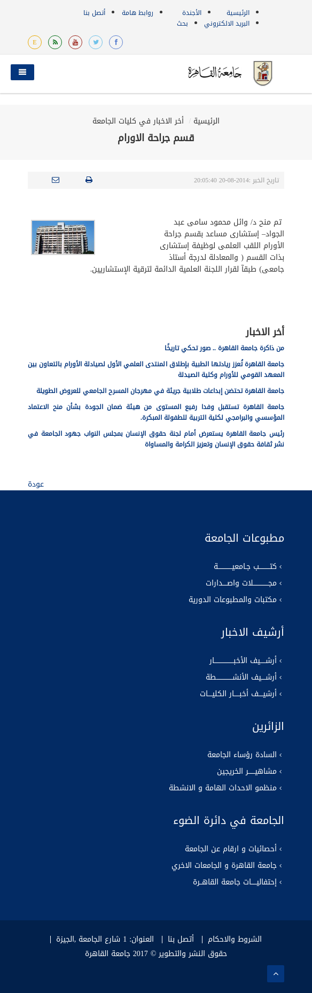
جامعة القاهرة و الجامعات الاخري (224, 865)
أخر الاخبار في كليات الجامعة (138, 121)
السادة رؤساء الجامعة (242, 755)
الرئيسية (238, 13)
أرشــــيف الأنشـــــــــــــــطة (241, 677)
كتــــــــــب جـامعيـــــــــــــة (245, 566)
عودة (36, 484)
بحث (182, 23)
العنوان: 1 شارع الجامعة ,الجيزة (105, 939)
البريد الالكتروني (226, 23)
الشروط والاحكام (235, 939)
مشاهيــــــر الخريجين (247, 771)
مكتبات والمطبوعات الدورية (233, 600)
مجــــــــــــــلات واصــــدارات (241, 583)
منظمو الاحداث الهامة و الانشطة (223, 788)
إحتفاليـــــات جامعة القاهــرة (235, 882)
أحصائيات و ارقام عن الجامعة (231, 849)
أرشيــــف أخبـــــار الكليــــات (238, 694)
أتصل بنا (94, 13)
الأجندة (191, 13)
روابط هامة (137, 13)
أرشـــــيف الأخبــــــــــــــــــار (243, 661)
